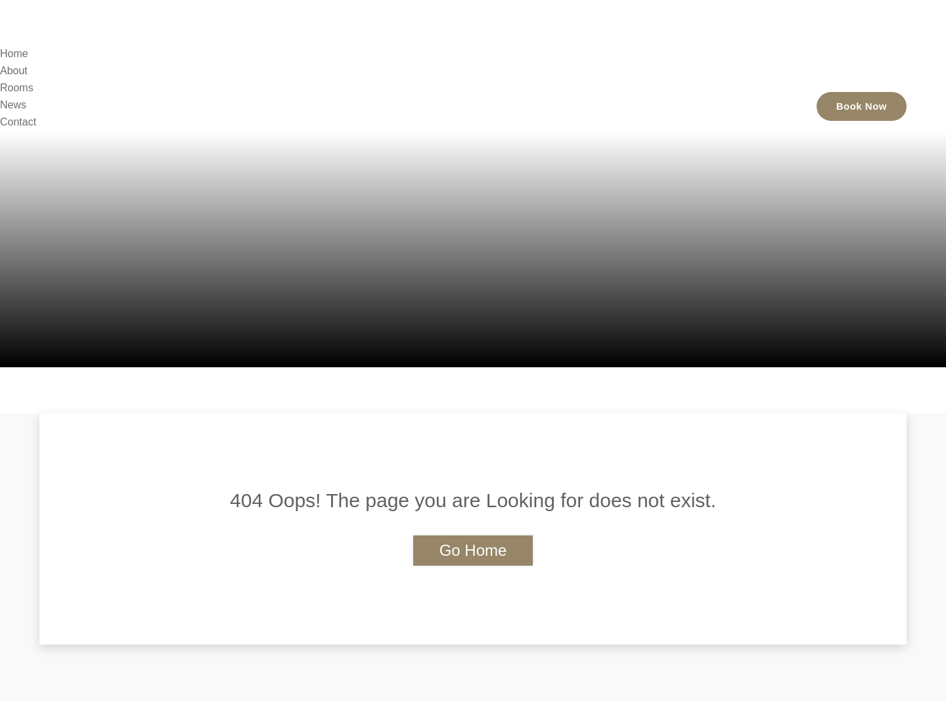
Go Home (473, 550)
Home (535, 105)
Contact (765, 105)
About (591, 105)
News (706, 105)
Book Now (861, 106)
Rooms (649, 105)
